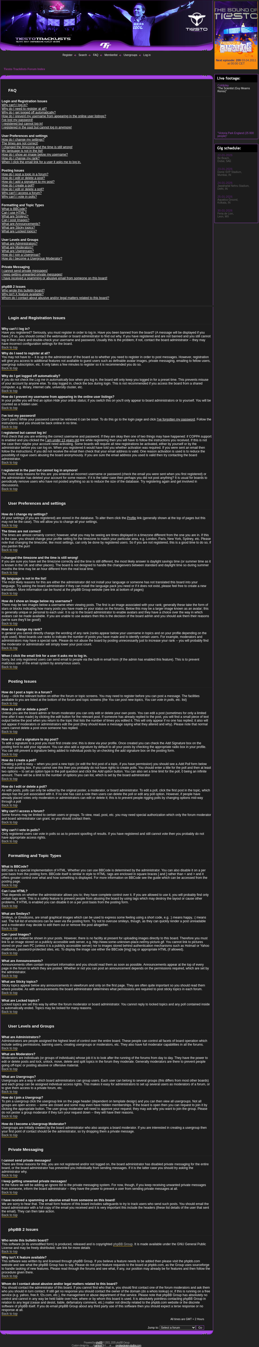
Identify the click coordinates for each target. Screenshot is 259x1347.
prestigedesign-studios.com (128, 1345)
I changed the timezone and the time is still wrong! (37, 147)
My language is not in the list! (22, 151)
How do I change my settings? (23, 139)
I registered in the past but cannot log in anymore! (37, 127)
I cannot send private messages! (25, 271)
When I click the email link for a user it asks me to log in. (41, 162)
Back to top (10, 347)
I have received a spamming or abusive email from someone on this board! (54, 278)
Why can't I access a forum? (22, 193)
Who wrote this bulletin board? (23, 290)
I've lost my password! (17, 120)
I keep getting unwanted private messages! (32, 274)
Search (83, 55)
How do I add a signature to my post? (28, 182)
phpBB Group (123, 1244)
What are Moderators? (17, 247)
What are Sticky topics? (18, 227)
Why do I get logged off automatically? (29, 112)
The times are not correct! (20, 143)
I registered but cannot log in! (22, 124)
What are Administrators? (20, 243)
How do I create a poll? (18, 185)
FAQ (95, 55)
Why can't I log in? (15, 105)
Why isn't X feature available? (23, 294)
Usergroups (130, 55)
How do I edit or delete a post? (23, 178)
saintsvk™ (99, 1345)
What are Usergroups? (18, 251)
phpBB (99, 1342)
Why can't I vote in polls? (19, 197)
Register (67, 55)
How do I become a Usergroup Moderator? (32, 258)
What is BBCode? (14, 209)
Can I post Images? (15, 220)
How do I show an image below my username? (35, 154)
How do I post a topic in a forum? (25, 174)
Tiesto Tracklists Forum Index (24, 69)
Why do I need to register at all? (24, 109)
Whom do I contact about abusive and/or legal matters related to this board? (55, 298)
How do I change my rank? (21, 158)
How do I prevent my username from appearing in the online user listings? (54, 116)
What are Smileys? (15, 216)
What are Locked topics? (19, 231)
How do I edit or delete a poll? (23, 189)
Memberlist (111, 55)
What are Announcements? (21, 224)
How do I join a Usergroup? (21, 255)
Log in (147, 55)
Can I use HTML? (14, 213)
